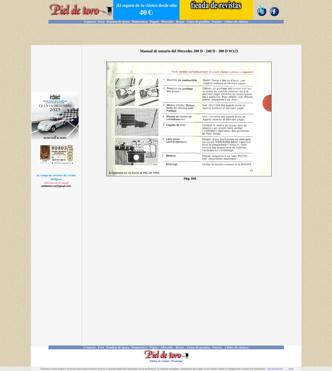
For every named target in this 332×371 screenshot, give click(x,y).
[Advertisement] (166, 34)
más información (275, 368)
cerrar (290, 368)
